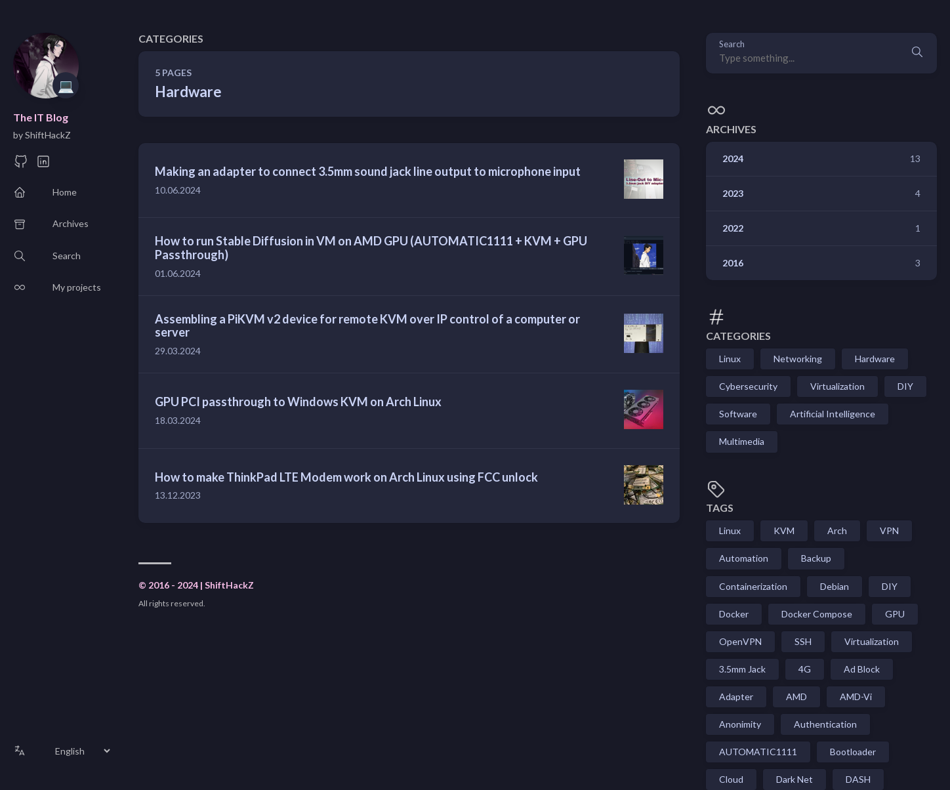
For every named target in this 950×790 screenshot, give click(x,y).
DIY (905, 386)
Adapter (736, 696)
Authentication (825, 724)
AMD (796, 696)
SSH (803, 641)
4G (804, 669)
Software (738, 413)
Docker (734, 613)
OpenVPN (740, 641)
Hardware (875, 358)
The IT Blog (40, 117)
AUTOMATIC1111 (758, 751)
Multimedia (741, 441)
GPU (895, 613)
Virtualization (837, 386)
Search (732, 44)
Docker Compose (816, 613)
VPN (889, 530)
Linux (730, 358)
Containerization (753, 586)
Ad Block (862, 669)
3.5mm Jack (742, 669)
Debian (834, 586)
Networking (798, 358)
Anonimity (740, 724)
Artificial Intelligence (832, 413)
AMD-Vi (856, 696)
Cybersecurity (748, 386)
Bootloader (853, 751)
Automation (743, 558)
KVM (784, 530)
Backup (816, 558)
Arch (837, 530)
